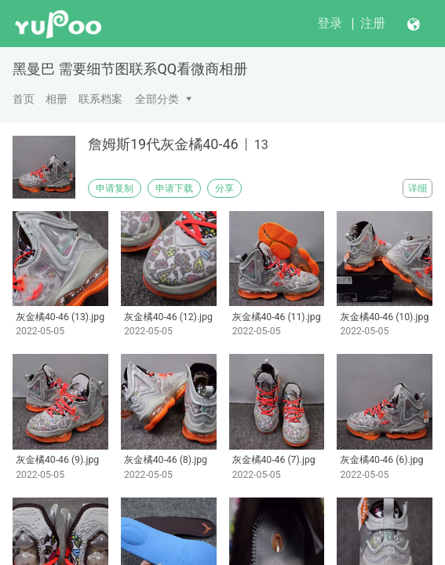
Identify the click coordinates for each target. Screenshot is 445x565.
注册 (372, 23)
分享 (224, 188)
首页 (24, 99)
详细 (417, 188)
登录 (329, 23)
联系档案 (100, 99)
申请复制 (114, 188)
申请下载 (174, 188)
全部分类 (157, 99)
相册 (56, 99)
